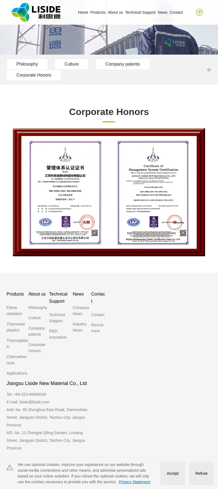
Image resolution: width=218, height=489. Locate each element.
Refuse (201, 473)
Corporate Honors (33, 75)
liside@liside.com (34, 402)
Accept (173, 473)
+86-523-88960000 (30, 394)
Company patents (122, 64)
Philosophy (27, 64)
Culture (72, 64)
